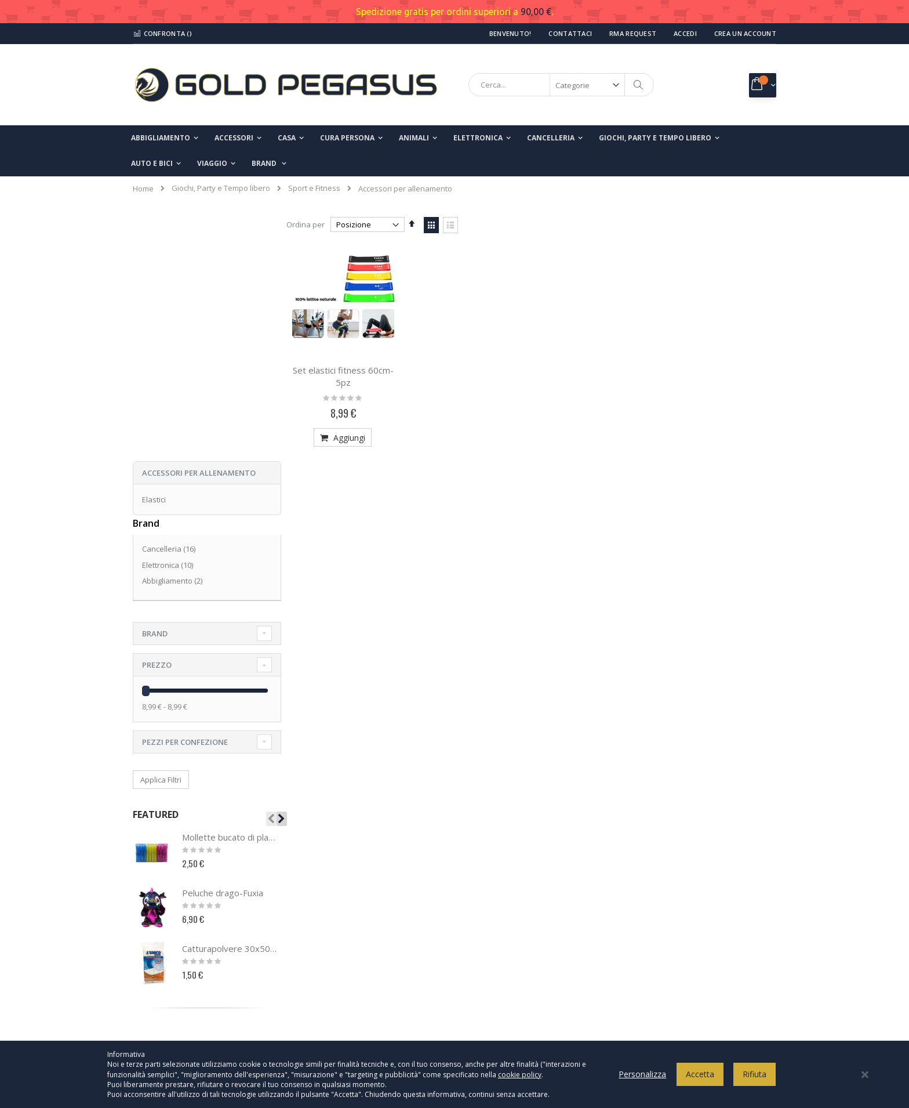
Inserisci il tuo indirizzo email (678, 918)
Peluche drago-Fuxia (222, 649)
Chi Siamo (157, 865)
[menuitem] (269, 163)
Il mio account (164, 904)
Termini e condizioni (507, 904)
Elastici (154, 255)
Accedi (685, 33)
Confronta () (162, 33)
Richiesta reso (165, 942)
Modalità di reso (500, 961)
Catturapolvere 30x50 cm (230, 705)
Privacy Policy (496, 865)
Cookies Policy (497, 884)
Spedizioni (491, 942)
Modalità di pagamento (513, 923)
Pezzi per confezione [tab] (185, 498)
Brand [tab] (155, 389)
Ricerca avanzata (170, 961)
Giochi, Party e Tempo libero (221, 188)
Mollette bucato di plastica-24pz (230, 593)
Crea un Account (745, 33)
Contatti (154, 884)
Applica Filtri (160, 535)
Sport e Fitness (314, 188)
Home (143, 188)
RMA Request (632, 33)
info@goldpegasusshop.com (358, 955)
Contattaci (570, 33)
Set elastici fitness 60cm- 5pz (349, 374)
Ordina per (313, 224)
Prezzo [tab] (157, 420)
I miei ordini (160, 923)
